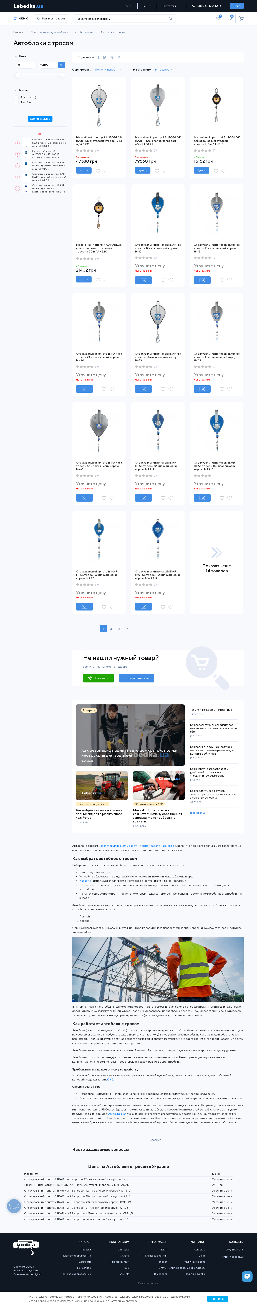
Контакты (199, 1249)
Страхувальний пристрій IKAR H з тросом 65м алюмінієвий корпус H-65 (99, 466)
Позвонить (101, 678)
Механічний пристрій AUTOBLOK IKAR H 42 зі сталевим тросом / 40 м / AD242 (158, 141)
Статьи (163, 1267)
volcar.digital (33, 1274)
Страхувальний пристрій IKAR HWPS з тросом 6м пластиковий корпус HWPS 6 (76, 1219)
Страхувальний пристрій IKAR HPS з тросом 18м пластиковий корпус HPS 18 (215, 466)
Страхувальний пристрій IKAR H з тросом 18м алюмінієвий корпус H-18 (217, 248)
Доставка (123, 1249)
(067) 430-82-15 (234, 1249)
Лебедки (86, 1249)
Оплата (124, 1255)
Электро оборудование (76, 1255)
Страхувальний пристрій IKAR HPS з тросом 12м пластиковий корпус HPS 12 (156, 466)
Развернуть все (148, 1283)
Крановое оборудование (76, 1273)
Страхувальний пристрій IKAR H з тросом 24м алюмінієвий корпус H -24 (99, 357)
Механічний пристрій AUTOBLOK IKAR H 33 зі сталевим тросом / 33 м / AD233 (99, 141)
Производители (119, 1261)
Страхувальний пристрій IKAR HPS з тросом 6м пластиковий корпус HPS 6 (96, 575)
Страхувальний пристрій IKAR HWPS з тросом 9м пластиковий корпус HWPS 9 (49, 165)
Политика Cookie (195, 1273)
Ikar (24, 102)
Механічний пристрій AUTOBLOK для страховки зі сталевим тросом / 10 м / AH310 (217, 141)
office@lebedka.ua (233, 1256)
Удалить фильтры (40, 118)
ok (62, 65)
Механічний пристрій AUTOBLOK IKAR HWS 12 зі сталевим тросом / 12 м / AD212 (48, 154)
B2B (126, 1267)
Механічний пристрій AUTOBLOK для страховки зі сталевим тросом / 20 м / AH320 (99, 248)
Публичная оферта (194, 1261)
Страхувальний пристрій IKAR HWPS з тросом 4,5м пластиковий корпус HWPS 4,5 (48, 188)
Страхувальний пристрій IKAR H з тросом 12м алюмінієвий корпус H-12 (158, 248)
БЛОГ (164, 1249)
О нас (201, 1255)
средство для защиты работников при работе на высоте (137, 845)
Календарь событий (155, 1255)
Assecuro (26, 97)
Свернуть (156, 1140)
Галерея (162, 1261)
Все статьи (198, 812)
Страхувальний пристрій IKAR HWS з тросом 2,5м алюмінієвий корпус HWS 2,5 (49, 142)
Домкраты (85, 1261)
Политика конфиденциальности (186, 1267)
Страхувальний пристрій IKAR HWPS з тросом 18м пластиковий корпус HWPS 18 (77, 1196)
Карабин (85, 880)
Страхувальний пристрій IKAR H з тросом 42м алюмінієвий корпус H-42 (217, 357)
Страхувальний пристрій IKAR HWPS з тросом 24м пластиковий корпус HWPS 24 (77, 1202)
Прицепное (84, 1267)
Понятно (218, 1298)
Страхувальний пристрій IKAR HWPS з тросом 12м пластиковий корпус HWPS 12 (157, 575)
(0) (97, 150)
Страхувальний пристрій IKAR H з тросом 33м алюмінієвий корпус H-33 (158, 357)
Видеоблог (160, 1273)
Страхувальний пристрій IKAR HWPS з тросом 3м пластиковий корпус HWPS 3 (49, 177)
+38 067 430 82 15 (208, 5)
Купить (84, 170)
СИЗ (110, 1079)
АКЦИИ (124, 1273)
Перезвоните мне (136, 678)
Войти (237, 5)
